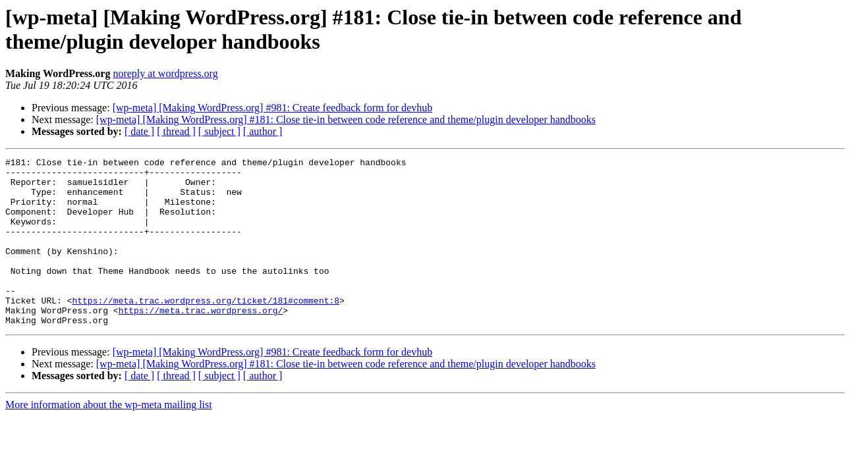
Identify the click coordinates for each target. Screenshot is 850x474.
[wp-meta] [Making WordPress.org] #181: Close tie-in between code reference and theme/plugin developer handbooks (346, 119)
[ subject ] (219, 131)
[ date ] (139, 131)
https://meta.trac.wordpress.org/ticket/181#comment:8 (205, 330)
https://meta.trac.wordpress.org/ (201, 342)
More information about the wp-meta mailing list (108, 438)
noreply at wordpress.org (165, 73)
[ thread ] (176, 131)
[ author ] (263, 131)
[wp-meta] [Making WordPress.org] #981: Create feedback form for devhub (273, 107)
